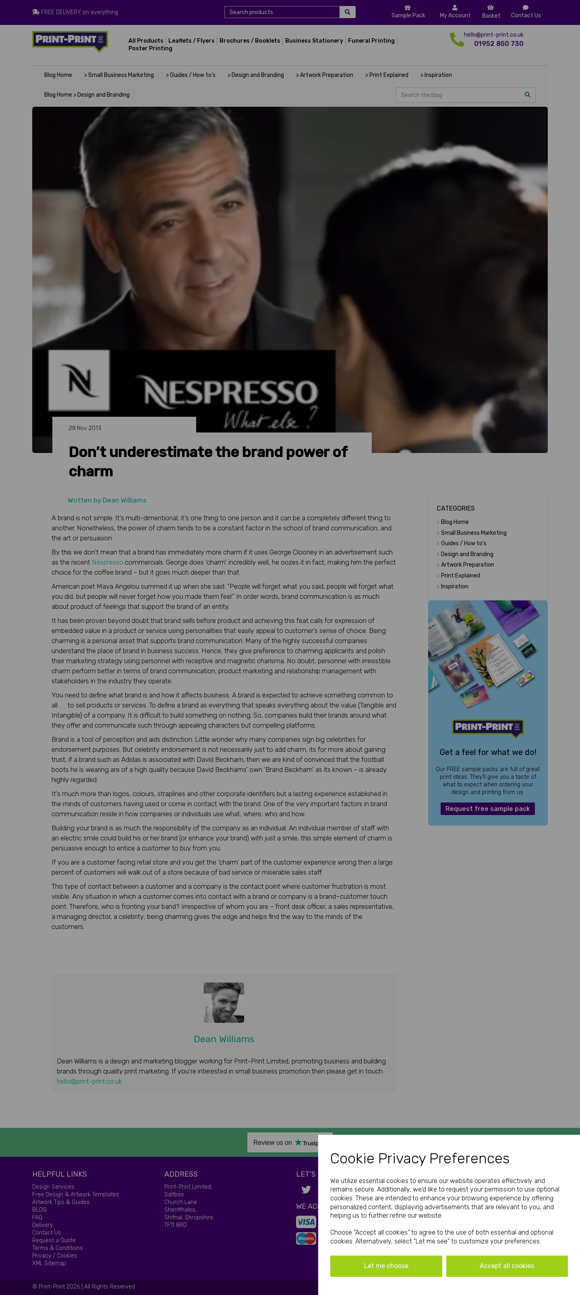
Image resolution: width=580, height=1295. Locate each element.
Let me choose (386, 1266)
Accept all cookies (507, 1266)
